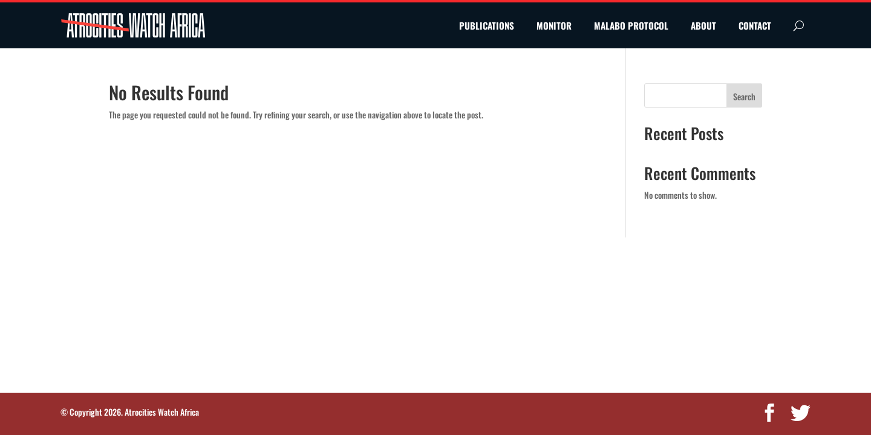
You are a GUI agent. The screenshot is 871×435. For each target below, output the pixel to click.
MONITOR (554, 25)
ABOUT (703, 25)
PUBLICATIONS (486, 25)
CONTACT (755, 25)
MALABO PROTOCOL (631, 25)
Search (744, 96)
